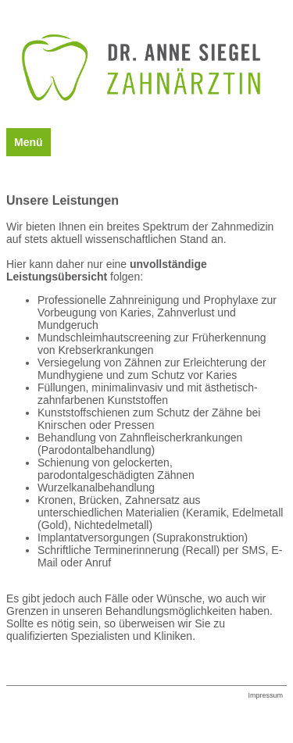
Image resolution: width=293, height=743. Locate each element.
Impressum (265, 695)
